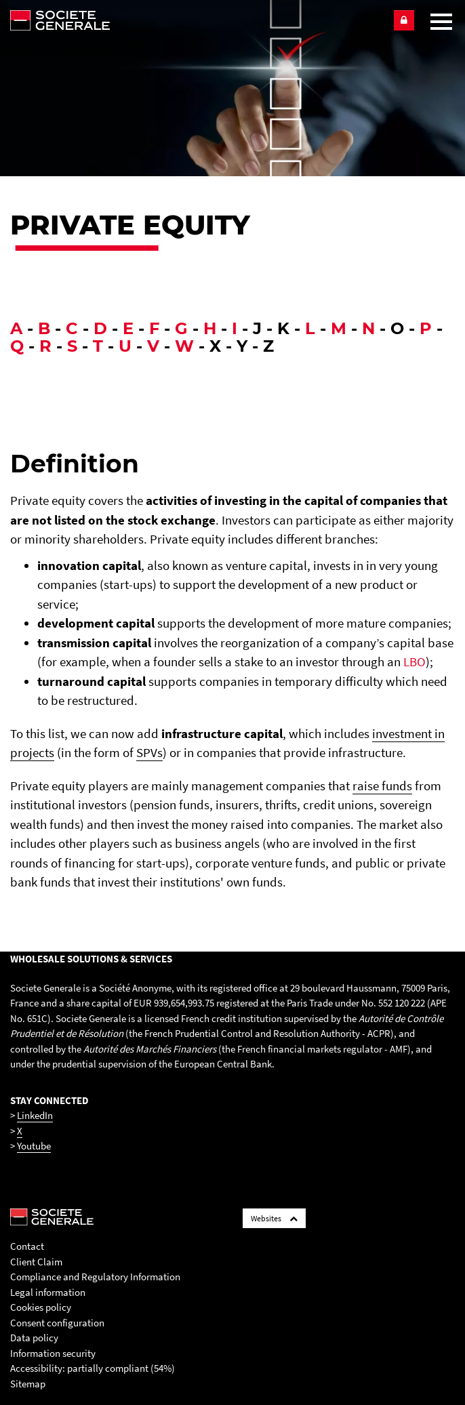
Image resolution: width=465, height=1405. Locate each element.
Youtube (34, 1145)
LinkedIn (35, 1115)
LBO (414, 661)
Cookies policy (40, 1307)
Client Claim (36, 1261)
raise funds (382, 785)
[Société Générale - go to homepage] (195, 20)
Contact (27, 1246)
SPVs (149, 752)
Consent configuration (57, 1322)
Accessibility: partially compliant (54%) (92, 1368)
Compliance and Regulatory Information (95, 1276)
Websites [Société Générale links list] (274, 1218)
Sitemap (27, 1383)
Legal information (47, 1292)
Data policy (34, 1337)
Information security (53, 1353)
